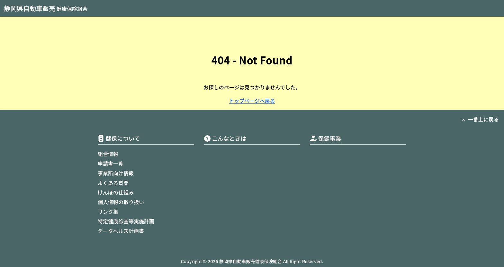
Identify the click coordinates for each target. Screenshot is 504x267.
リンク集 (108, 211)
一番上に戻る (480, 119)
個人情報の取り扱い (121, 202)
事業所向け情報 (116, 173)
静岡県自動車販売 (45, 8)
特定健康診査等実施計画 (126, 221)
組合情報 (108, 154)
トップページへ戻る (252, 100)
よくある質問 (113, 183)
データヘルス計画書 (121, 231)
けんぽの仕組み (116, 192)
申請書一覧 (110, 163)
